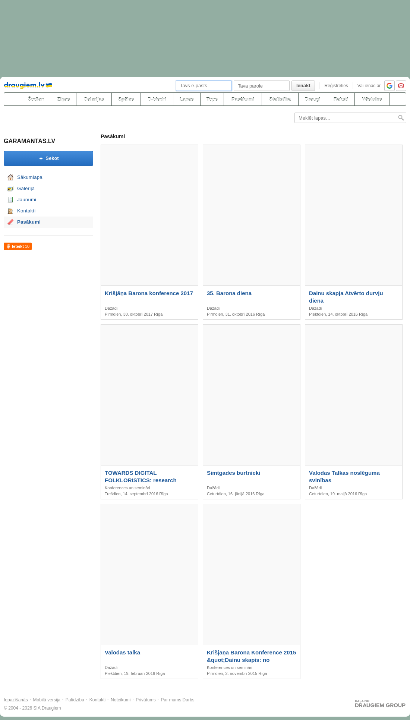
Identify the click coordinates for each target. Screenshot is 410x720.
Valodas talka (122, 652)
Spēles (126, 99)
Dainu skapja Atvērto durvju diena (346, 297)
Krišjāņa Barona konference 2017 (149, 293)
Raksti (341, 99)
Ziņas (63, 99)
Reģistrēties (336, 85)
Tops (212, 99)
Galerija (26, 188)
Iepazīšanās (16, 699)
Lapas (187, 99)
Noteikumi (120, 699)
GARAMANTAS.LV (29, 141)
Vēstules (372, 99)
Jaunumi (26, 199)
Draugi (312, 99)
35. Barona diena (229, 293)
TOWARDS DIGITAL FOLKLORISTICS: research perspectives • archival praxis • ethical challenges (146, 477)
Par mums (171, 699)
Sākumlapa (29, 177)
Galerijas (93, 99)
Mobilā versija (46, 699)
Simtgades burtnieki (233, 473)
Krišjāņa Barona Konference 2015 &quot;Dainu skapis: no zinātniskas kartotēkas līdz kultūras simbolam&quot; (251, 656)
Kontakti (26, 211)
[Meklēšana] (397, 99)
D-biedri (157, 99)
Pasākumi (242, 99)
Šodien (36, 99)
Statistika (280, 99)
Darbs (189, 699)
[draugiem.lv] (12, 99)
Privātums (145, 699)
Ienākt (303, 85)
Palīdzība (75, 699)
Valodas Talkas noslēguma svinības (344, 476)
